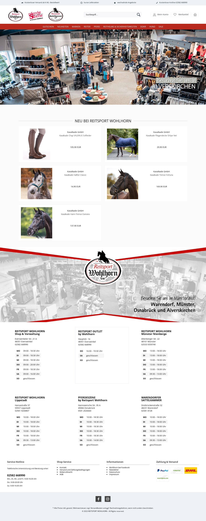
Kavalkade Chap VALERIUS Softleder (75, 135)
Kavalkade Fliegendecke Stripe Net (161, 135)
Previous (8, 67)
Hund (152, 26)
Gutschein (48, 26)
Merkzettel (183, 14)
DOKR (143, 26)
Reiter (87, 26)
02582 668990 (16, 475)
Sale (161, 26)
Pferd (97, 26)
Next (197, 67)
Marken (76, 26)
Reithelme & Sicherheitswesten (120, 26)
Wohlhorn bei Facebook (119, 467)
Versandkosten (96, 508)
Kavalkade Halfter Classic (75, 175)
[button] (160, 14)
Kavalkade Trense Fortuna (161, 175)
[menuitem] (128, 467)
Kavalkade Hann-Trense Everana (75, 214)
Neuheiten (63, 26)
